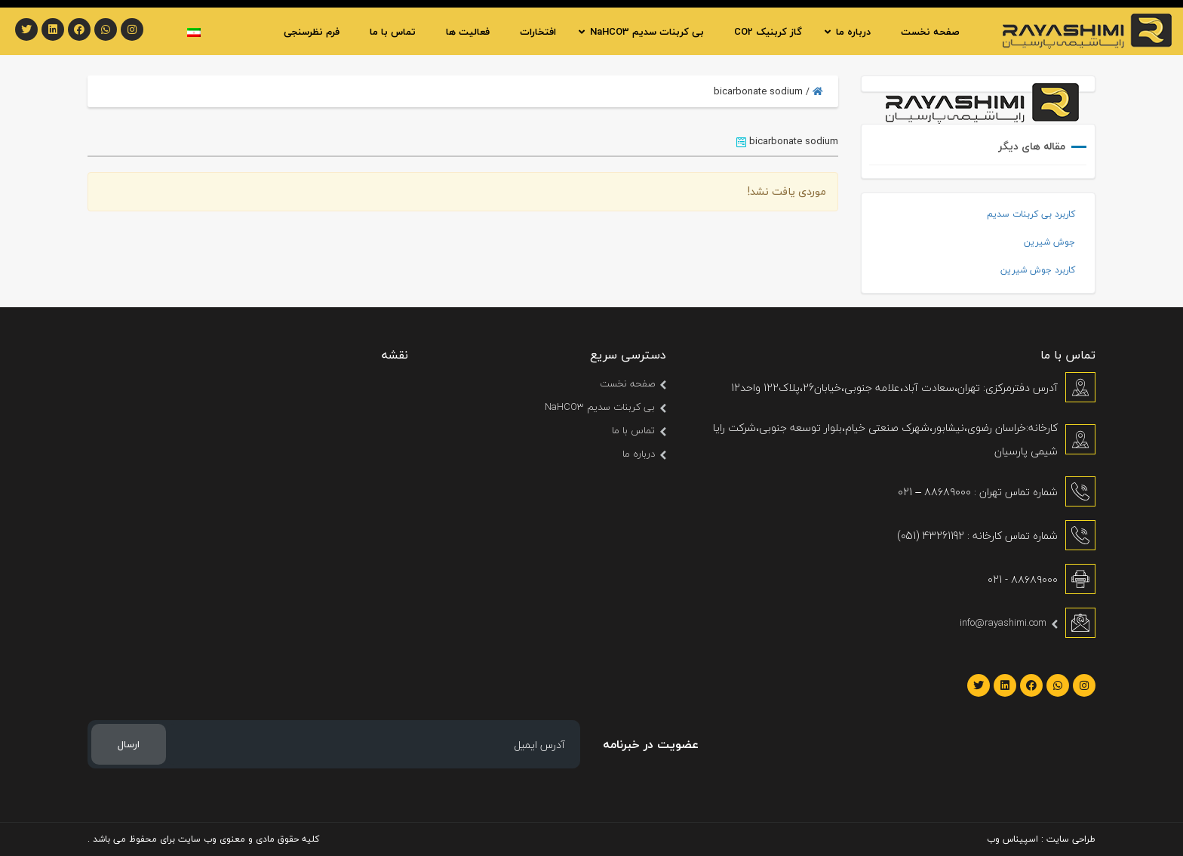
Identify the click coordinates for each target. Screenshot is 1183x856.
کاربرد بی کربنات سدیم (1031, 214)
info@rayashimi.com (1003, 622)
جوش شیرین (1049, 242)
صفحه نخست (627, 383)
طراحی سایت (1070, 839)
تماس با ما (633, 430)
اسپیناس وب (1012, 839)
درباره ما (638, 453)
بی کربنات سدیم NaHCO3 (600, 407)
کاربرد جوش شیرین (1037, 270)
